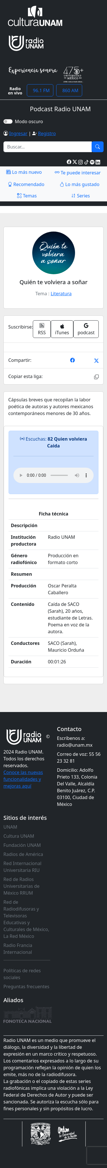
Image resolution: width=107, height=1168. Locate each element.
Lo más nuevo (24, 172)
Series (80, 196)
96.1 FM (40, 90)
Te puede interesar (77, 172)
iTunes (62, 330)
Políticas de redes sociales (22, 974)
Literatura (61, 293)
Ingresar (18, 133)
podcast (86, 329)
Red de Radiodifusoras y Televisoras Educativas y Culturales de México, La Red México (26, 919)
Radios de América (23, 854)
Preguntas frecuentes (26, 986)
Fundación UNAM (22, 845)
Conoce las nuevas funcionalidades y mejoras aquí (23, 779)
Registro (47, 133)
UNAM (10, 827)
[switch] (8, 121)
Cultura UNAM (18, 836)
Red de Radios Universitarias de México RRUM (21, 886)
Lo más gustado (80, 184)
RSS (42, 329)
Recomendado (26, 184)
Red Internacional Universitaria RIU (22, 866)
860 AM (69, 90)
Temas (27, 196)
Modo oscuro (30, 121)
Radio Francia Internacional (17, 948)
